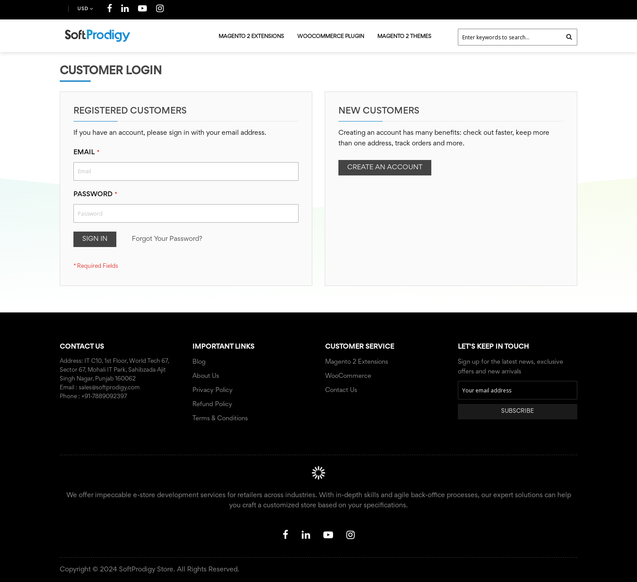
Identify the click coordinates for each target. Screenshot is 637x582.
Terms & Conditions (220, 419)
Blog (199, 362)
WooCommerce (348, 376)
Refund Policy (212, 404)
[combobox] (517, 37)
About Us (205, 376)
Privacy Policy (212, 390)
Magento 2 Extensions (356, 362)
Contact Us (341, 390)
